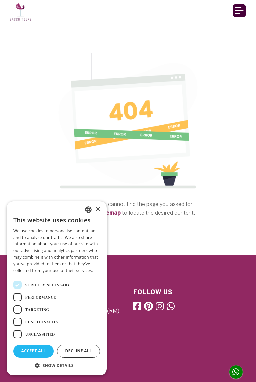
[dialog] (57, 288)
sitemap (110, 213)
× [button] (97, 209)
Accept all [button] (33, 351)
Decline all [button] (78, 351)
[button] (56, 365)
